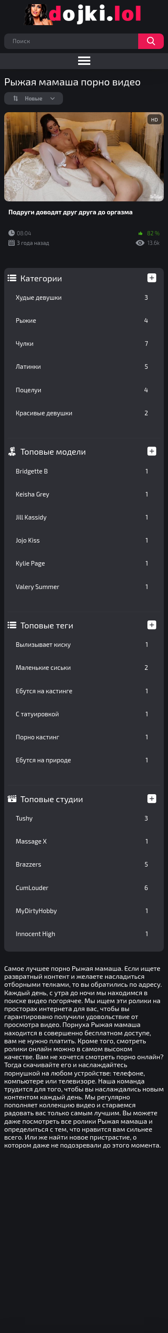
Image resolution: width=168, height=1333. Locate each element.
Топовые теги (47, 625)
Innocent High (82, 933)
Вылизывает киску (82, 644)
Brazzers (82, 864)
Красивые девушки (82, 413)
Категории (41, 278)
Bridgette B (82, 471)
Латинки (82, 366)
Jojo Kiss (82, 540)
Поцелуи (82, 390)
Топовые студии (52, 799)
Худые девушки (82, 297)
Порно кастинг (82, 737)
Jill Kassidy (82, 517)
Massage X (82, 841)
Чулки (82, 343)
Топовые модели (53, 451)
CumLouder (82, 887)
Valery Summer (82, 586)
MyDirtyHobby (82, 910)
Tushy (82, 818)
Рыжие (82, 320)
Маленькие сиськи (82, 667)
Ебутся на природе (82, 760)
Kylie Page (82, 563)
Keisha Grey (82, 494)
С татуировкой (82, 714)
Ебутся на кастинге (82, 691)
